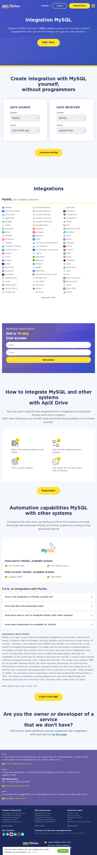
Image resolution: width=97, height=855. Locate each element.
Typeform (70, 260)
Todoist (69, 250)
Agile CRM (9, 218)
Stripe (68, 239)
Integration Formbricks (45, 822)
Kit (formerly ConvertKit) (47, 250)
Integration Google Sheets (14, 813)
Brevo (7, 232)
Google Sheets (42, 225)
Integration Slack (9, 819)
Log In (60, 6)
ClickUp (8, 243)
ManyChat (40, 271)
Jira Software (41, 246)
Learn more (32, 852)
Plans (69, 819)
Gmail (7, 281)
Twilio (68, 257)
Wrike (68, 285)
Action (13, 125)
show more (7, 825)
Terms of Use (73, 813)
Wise (68, 271)
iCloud (69, 292)
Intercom (40, 236)
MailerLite (40, 260)
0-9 (82, 833)
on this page (59, 734)
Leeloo (39, 253)
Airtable (8, 221)
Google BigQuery (43, 211)
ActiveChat (10, 214)
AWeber (8, 207)
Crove (7, 257)
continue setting (49, 153)
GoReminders (11, 285)
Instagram (40, 232)
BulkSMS (8, 236)
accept (63, 851)
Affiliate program (74, 817)
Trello (68, 253)
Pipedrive (70, 211)
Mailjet (38, 267)
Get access (48, 360)
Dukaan (8, 260)
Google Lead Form (44, 221)
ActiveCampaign (12, 211)
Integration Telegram (11, 817)
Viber (68, 264)
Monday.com (41, 278)
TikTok (69, 246)
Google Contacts (43, 218)
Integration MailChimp (12, 822)
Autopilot (9, 228)
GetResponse (11, 278)
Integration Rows (42, 815)
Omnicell (39, 292)
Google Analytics (43, 207)
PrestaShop (71, 218)
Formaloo (9, 274)
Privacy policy (73, 815)
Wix (67, 274)
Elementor (9, 267)
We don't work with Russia (79, 822)
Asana (7, 225)
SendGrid (70, 232)
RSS (68, 225)
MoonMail (40, 281)
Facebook (9, 271)
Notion (39, 288)
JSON (38, 239)
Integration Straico (43, 813)
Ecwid (7, 264)
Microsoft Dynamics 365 (46, 274)
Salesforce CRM (73, 228)
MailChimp (40, 257)
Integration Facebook (11, 815)
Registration (79, 6)
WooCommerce (73, 278)
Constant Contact (13, 246)
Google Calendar (43, 214)
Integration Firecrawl (44, 817)
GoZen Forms (11, 288)
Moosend (40, 285)
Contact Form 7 (12, 250)
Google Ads (10, 292)
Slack (68, 236)
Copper (8, 253)
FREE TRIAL (48, 43)
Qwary (69, 221)
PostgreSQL (71, 214)
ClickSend (9, 239)
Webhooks (71, 267)
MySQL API (31, 686)
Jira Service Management (47, 243)
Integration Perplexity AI (45, 819)
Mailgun (39, 264)
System (13, 113)
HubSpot (39, 228)
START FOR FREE (48, 697)
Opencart (70, 207)
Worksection (71, 281)
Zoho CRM (71, 288)
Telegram (70, 243)
